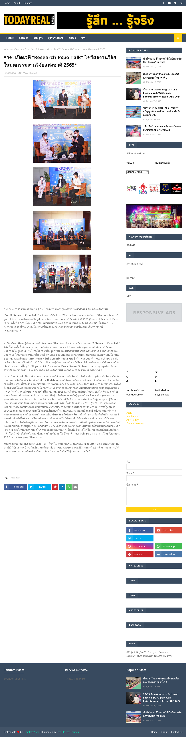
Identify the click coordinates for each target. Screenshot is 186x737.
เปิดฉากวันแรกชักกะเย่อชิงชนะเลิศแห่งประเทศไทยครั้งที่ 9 (161, 75)
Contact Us (176, 732)
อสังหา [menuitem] (72, 38)
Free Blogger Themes (68, 732)
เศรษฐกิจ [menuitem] (38, 38)
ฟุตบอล (130, 162)
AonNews (11, 72)
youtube (134, 394)
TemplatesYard (31, 732)
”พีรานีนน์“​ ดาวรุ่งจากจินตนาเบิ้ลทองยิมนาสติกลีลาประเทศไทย (162, 128)
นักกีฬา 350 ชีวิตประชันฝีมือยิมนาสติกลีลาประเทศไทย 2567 (162, 60)
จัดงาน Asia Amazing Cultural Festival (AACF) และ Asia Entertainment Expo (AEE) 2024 (161, 93)
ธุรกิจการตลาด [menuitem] (55, 38)
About (17, 3)
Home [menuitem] (10, 38)
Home (7, 3)
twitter (162, 390)
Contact (28, 3)
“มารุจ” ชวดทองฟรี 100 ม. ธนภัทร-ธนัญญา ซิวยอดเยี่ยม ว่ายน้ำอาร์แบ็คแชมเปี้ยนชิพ (162, 111)
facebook (135, 390)
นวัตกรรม (18, 49)
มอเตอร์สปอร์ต (162, 162)
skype (162, 394)
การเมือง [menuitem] (23, 38)
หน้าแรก (8, 49)
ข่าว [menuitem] (83, 38)
